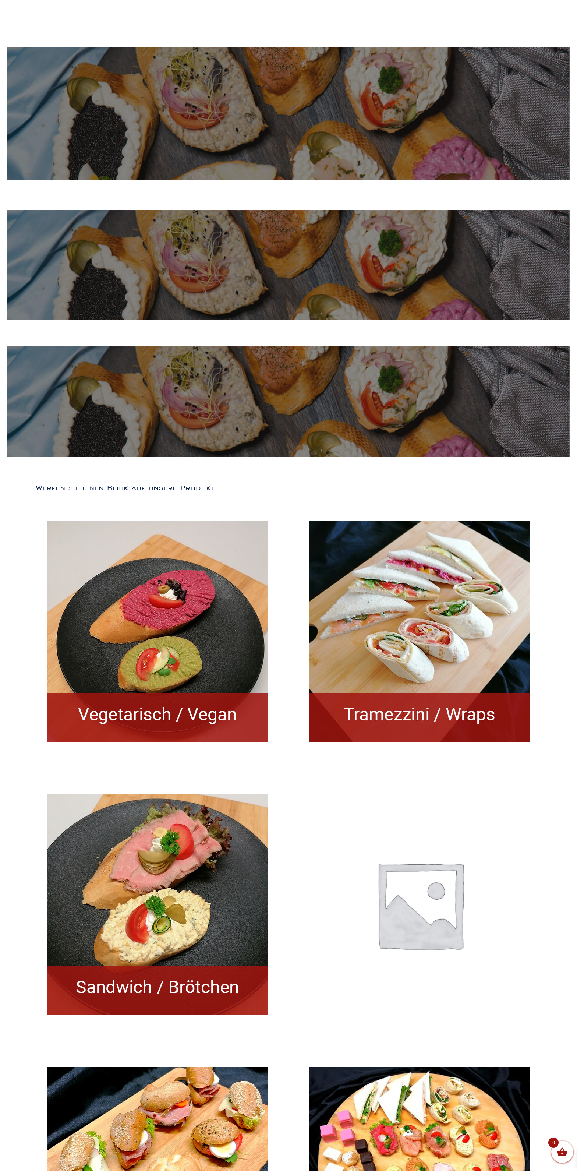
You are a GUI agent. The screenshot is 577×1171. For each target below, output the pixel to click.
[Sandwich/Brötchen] (157, 799)
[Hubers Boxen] (419, 1071)
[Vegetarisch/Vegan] (157, 526)
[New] (420, 787)
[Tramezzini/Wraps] (419, 526)
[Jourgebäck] (157, 1071)
